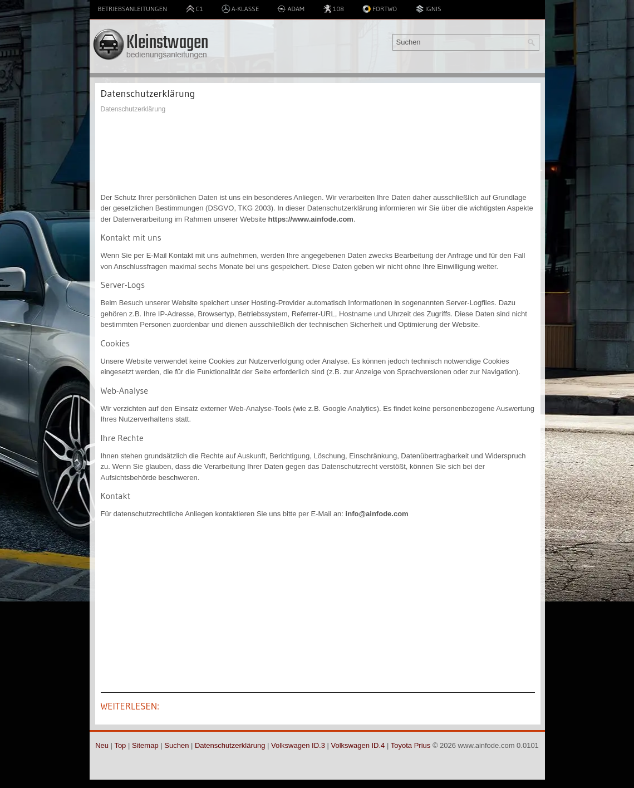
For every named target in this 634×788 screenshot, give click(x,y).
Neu (102, 745)
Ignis (428, 8)
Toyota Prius (411, 745)
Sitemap (145, 745)
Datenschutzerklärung (230, 745)
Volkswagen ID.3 (298, 745)
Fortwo (379, 8)
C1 (194, 8)
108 (333, 8)
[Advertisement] (318, 153)
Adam (290, 8)
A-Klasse (240, 8)
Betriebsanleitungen (133, 8)
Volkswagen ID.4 (358, 745)
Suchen (176, 745)
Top (120, 745)
